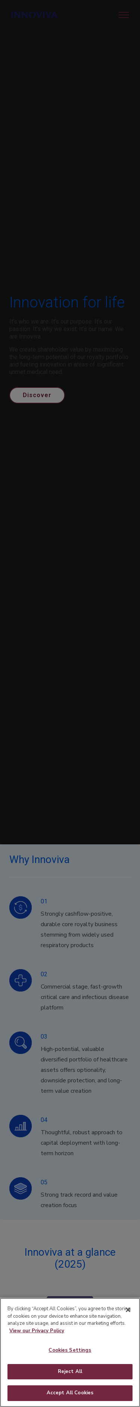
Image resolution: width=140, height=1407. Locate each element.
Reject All (70, 1383)
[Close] (128, 1322)
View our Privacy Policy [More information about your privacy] (36, 1343)
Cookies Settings (70, 1362)
